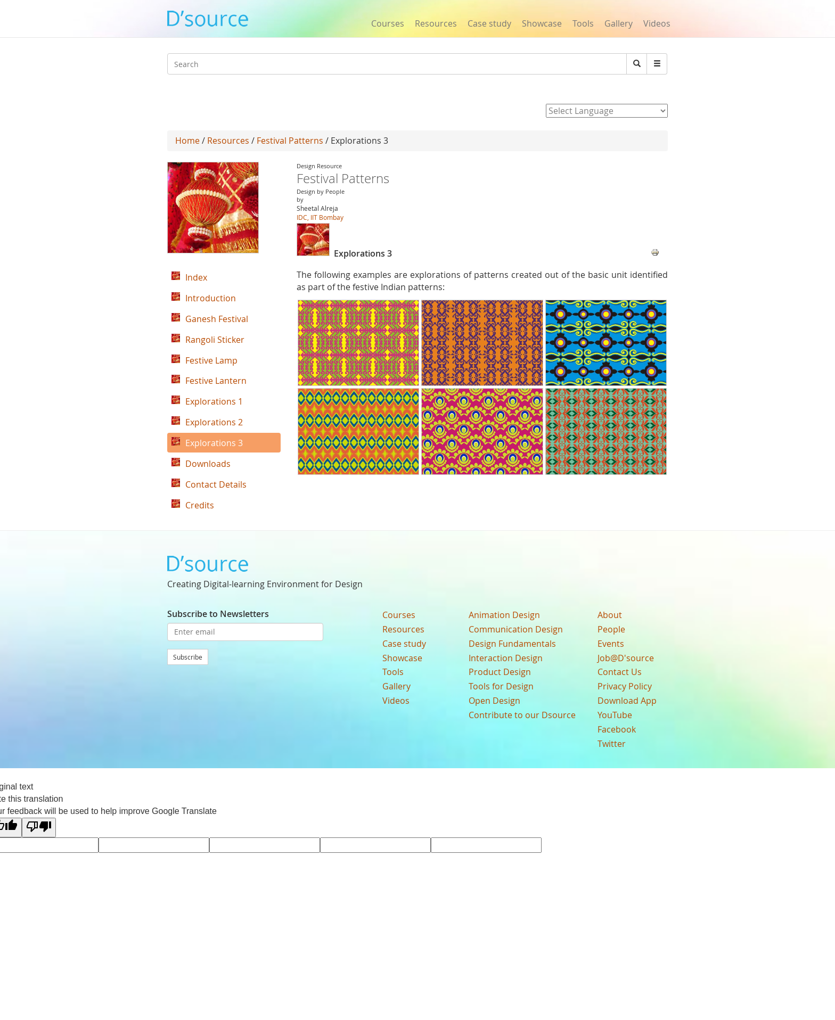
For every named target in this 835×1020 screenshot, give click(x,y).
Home (187, 140)
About (609, 615)
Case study (489, 23)
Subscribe (187, 657)
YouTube (614, 715)
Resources (436, 23)
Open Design (494, 700)
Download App (627, 700)
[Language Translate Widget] (607, 111)
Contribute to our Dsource (522, 715)
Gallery (618, 23)
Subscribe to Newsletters (218, 614)
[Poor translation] (39, 827)
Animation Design (504, 615)
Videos (656, 23)
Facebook (616, 729)
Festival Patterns (290, 140)
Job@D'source (625, 658)
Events (610, 643)
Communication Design (516, 629)
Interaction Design (506, 658)
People (611, 629)
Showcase (542, 23)
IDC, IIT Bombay (320, 217)
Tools (583, 23)
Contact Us (619, 672)
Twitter (611, 744)
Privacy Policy (624, 686)
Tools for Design (501, 686)
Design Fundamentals (512, 643)
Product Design (500, 672)
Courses (387, 23)
